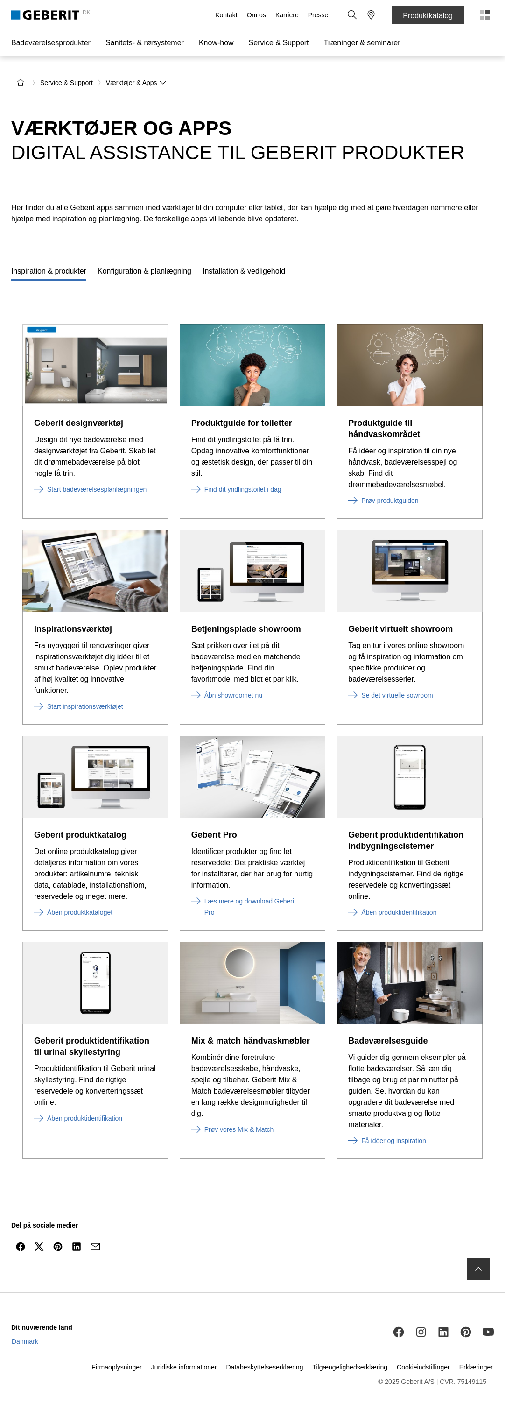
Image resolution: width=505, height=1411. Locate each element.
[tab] (48, 269)
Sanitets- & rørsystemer (144, 43)
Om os (256, 15)
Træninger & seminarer (362, 43)
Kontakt (226, 15)
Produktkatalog (428, 16)
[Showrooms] (371, 15)
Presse (318, 15)
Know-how (216, 43)
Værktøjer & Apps (136, 80)
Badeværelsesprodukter (51, 43)
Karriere (287, 15)
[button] (352, 15)
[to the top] (478, 1266)
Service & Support (279, 43)
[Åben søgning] (352, 15)
